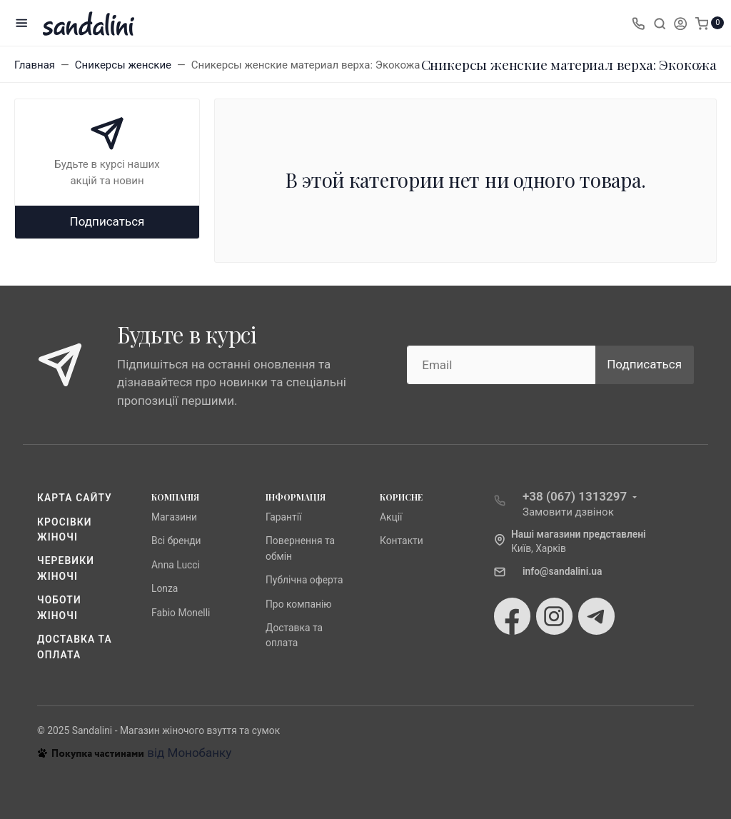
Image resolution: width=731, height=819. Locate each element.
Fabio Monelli (180, 612)
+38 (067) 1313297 (575, 496)
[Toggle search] (659, 23)
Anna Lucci (175, 565)
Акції (391, 517)
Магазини (174, 517)
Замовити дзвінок (568, 512)
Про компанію (299, 604)
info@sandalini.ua (563, 571)
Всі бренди (176, 540)
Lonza (164, 588)
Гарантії (283, 517)
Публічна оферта (304, 580)
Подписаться (107, 221)
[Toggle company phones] (638, 23)
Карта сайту (74, 497)
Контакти (401, 540)
